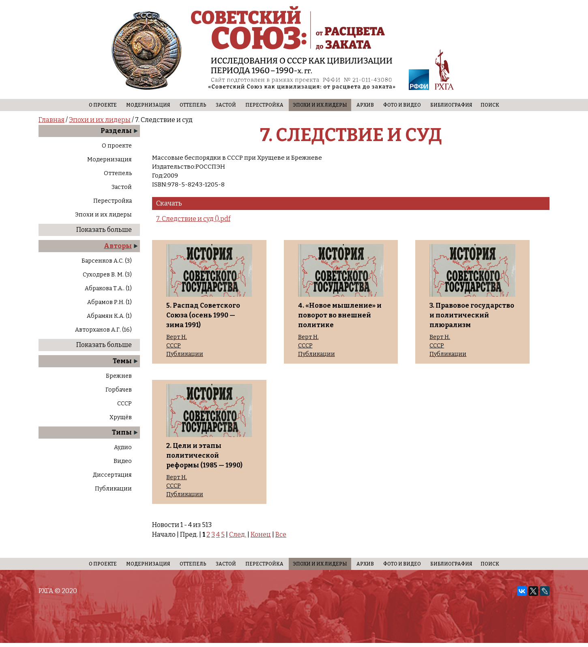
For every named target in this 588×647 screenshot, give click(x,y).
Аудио (123, 447)
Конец (261, 534)
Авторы (118, 246)
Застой (226, 105)
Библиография (451, 105)
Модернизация (148, 105)
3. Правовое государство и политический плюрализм (471, 315)
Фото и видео (402, 105)
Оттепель (193, 105)
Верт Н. (176, 337)
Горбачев (118, 389)
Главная (51, 120)
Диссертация (112, 474)
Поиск (490, 105)
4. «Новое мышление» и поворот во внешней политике (340, 315)
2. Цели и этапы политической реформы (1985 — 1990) (204, 455)
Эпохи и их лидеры (320, 105)
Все (280, 534)
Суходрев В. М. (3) (107, 274)
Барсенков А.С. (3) (107, 260)
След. (237, 534)
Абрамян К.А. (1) (109, 316)
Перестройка (264, 105)
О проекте (103, 105)
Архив (365, 105)
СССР (124, 403)
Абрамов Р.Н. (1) (109, 302)
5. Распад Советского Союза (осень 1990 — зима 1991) (203, 315)
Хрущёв (120, 417)
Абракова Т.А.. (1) (108, 288)
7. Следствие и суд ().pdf (193, 219)
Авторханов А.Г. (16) (103, 329)
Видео (123, 461)
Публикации (113, 488)
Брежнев (119, 376)
